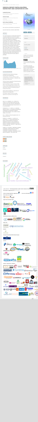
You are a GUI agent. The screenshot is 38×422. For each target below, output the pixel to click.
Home (4, 4)
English (4, 147)
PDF (25, 32)
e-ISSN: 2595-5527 (6, 188)
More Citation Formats (27, 83)
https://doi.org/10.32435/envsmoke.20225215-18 (12, 27)
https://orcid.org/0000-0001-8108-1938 (7, 24)
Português (4, 149)
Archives (7, 4)
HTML (30, 32)
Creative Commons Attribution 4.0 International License (29, 62)
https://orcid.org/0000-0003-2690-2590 (7, 14)
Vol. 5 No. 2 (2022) (12, 4)
